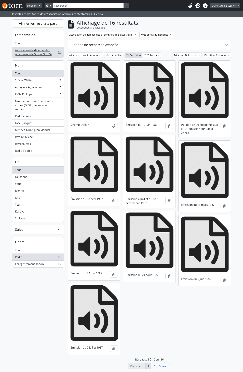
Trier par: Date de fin (186, 55)
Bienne (38, 191)
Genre (20, 242)
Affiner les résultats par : (38, 23)
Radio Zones (38, 117)
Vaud (38, 184)
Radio (38, 258)
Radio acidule (38, 151)
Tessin (38, 205)
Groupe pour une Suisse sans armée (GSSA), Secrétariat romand (38, 105)
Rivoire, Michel (38, 137)
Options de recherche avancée (94, 45)
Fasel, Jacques (38, 124)
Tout (18, 43)
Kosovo (38, 212)
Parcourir (32, 5)
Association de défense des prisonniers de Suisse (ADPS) (38, 52)
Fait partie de (25, 35)
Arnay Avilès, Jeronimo (38, 88)
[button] (190, 5)
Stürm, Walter (38, 81)
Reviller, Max (38, 144)
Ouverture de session (224, 5)
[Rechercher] (88, 5)
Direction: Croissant (215, 55)
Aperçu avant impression (85, 55)
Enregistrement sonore (38, 264)
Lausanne (38, 177)
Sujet (19, 229)
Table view (151, 55)
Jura (38, 198)
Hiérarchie (114, 55)
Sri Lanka (38, 219)
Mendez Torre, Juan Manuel (38, 131)
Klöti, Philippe (38, 95)
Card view (133, 55)
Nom (19, 65)
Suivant (164, 366)
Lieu (18, 162)
